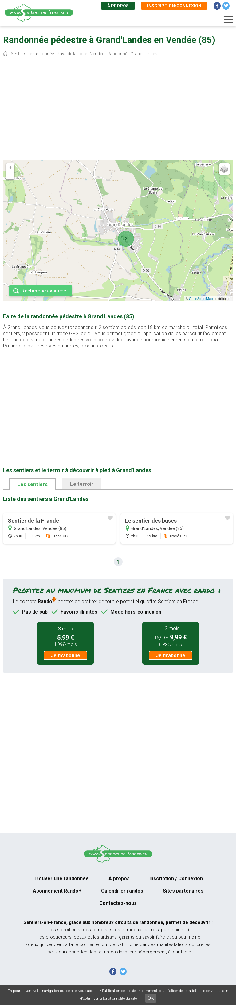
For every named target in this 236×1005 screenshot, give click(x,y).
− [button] (10, 175)
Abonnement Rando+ (57, 891)
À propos (118, 5)
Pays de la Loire (72, 53)
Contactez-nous (118, 903)
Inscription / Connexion (176, 878)
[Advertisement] (118, 110)
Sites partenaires (183, 891)
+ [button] (10, 167)
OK (151, 998)
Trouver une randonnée (61, 878)
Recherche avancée (44, 291)
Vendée (97, 53)
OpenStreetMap (201, 298)
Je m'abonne (65, 655)
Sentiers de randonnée (32, 53)
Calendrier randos (122, 891)
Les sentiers (32, 484)
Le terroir (81, 484)
